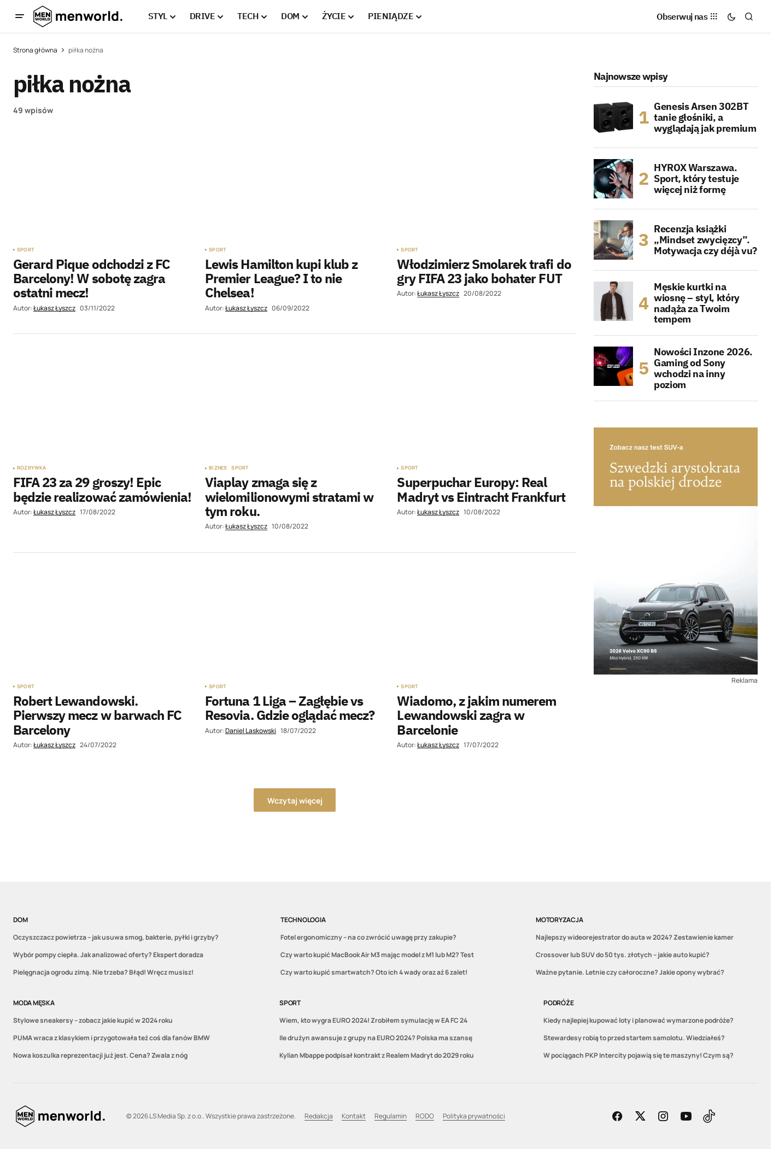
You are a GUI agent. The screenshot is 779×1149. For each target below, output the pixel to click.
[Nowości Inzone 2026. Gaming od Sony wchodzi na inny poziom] (613, 366)
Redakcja (318, 1116)
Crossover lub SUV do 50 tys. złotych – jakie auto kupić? (623, 954)
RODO (424, 1116)
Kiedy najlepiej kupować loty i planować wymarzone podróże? (638, 1020)
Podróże (558, 1002)
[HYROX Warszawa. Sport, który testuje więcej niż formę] (613, 178)
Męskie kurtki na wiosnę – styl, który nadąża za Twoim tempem (697, 303)
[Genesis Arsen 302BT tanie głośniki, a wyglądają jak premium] (613, 117)
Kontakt (354, 1116)
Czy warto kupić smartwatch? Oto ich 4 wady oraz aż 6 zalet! (373, 972)
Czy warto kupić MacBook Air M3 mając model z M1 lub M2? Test (377, 954)
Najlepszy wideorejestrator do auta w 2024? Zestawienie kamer (635, 937)
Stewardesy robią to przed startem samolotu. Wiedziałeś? (634, 1037)
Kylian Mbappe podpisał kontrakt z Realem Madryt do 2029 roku (376, 1055)
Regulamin (390, 1116)
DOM (20, 919)
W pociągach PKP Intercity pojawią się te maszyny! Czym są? (638, 1055)
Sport (25, 250)
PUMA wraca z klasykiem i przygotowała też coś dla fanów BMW (111, 1037)
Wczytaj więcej (295, 800)
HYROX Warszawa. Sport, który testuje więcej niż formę (696, 178)
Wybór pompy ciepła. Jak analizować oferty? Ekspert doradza (108, 954)
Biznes (218, 468)
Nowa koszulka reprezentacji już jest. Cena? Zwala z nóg (100, 1055)
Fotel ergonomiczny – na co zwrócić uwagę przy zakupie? (368, 937)
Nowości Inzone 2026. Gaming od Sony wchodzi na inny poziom (703, 368)
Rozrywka (31, 468)
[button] (19, 16)
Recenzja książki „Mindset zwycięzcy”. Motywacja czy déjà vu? (705, 239)
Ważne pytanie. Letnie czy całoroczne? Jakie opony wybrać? (630, 972)
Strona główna (35, 50)
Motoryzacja (559, 919)
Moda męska (34, 1002)
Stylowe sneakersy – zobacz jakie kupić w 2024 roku (93, 1020)
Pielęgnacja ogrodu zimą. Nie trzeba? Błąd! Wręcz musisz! (103, 972)
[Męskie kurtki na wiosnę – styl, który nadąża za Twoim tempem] (613, 301)
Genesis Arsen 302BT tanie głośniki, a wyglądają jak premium (705, 117)
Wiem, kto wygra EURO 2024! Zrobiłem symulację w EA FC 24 (373, 1020)
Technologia (302, 919)
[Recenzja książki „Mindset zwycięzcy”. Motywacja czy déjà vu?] (613, 240)
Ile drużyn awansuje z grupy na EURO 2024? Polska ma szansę (375, 1037)
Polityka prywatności (474, 1116)
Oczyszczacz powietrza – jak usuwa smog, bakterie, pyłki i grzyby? (116, 937)
